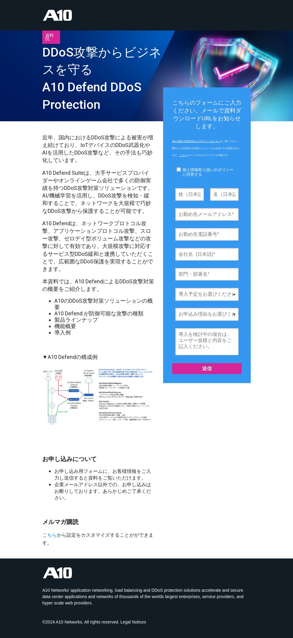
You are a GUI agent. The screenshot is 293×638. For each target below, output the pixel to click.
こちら (49, 535)
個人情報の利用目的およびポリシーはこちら (196, 141)
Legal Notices (133, 622)
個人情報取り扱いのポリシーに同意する (207, 172)
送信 (207, 368)
